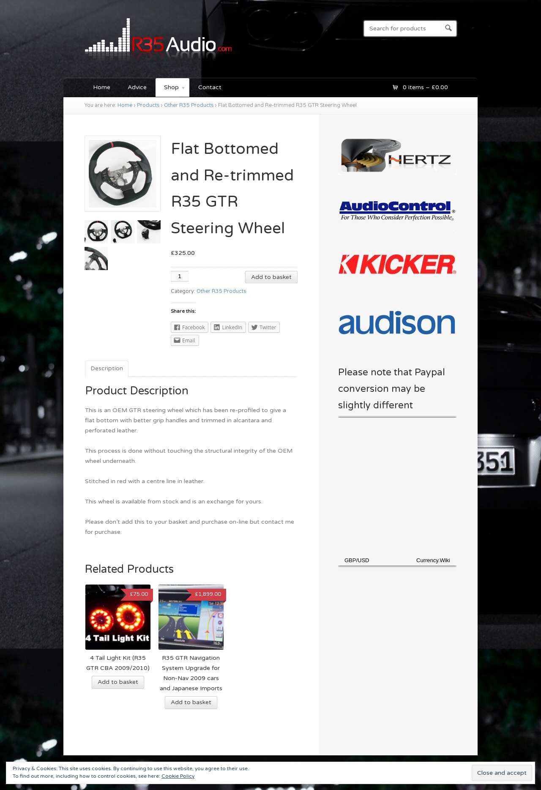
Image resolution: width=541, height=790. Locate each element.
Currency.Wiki (433, 560)
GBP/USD (356, 560)
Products (148, 105)
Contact (209, 87)
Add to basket (271, 277)
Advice (137, 87)
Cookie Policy (177, 776)
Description (106, 368)
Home (101, 87)
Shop (171, 88)
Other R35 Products (188, 105)
